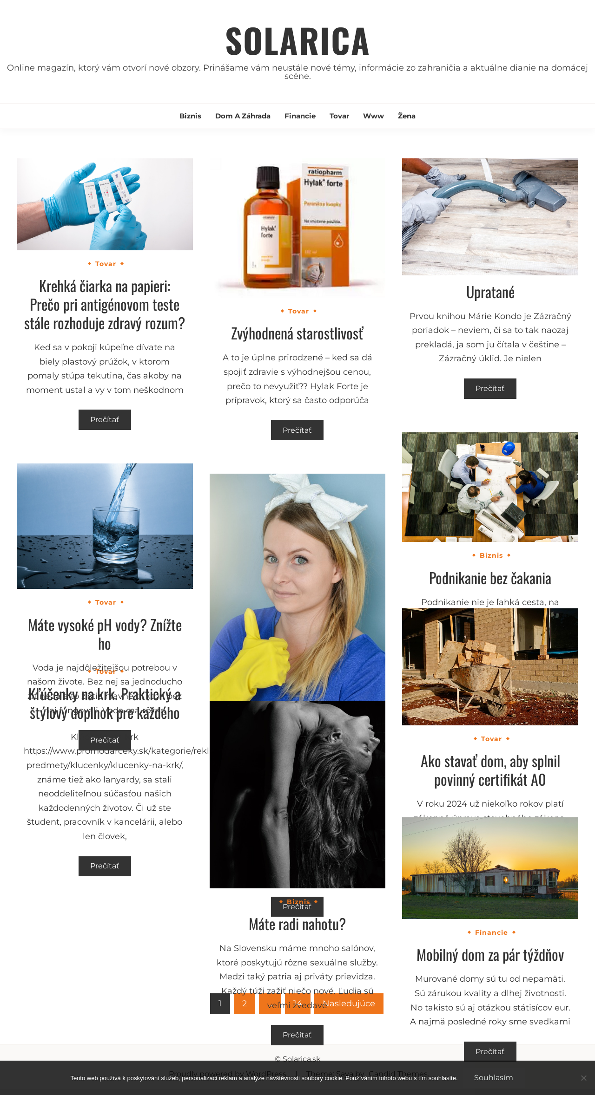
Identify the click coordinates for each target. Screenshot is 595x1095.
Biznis (190, 115)
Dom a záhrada (243, 115)
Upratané (490, 291)
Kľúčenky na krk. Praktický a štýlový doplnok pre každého (104, 703)
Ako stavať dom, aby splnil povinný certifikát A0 (490, 770)
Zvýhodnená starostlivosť (297, 333)
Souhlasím (493, 1077)
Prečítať (104, 419)
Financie (300, 115)
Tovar (339, 115)
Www (373, 115)
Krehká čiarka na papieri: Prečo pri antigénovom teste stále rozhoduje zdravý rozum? (104, 303)
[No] (583, 1077)
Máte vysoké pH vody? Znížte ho (105, 633)
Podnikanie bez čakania (490, 577)
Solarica (297, 40)
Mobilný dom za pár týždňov (490, 954)
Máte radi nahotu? (297, 923)
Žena (407, 115)
